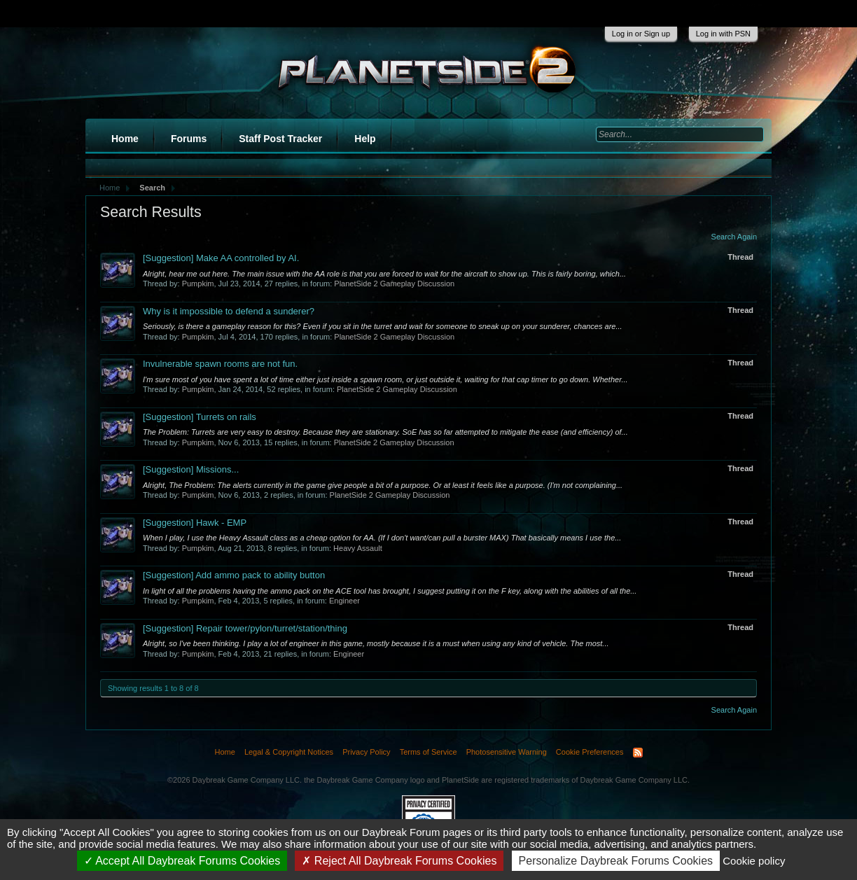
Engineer (344, 600)
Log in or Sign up (641, 33)
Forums (189, 138)
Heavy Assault (357, 548)
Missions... (191, 469)
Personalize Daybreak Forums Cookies (616, 861)
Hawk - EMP (194, 522)
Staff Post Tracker (280, 138)
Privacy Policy (366, 752)
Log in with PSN (723, 33)
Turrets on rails (199, 417)
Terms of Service (428, 752)
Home (125, 138)
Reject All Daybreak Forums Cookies (399, 861)
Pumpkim (198, 283)
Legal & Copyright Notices (288, 752)
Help (364, 138)
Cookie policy (754, 861)
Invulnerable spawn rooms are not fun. (220, 363)
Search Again (734, 236)
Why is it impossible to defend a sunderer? (228, 311)
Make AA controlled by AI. (221, 258)
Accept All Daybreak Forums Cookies (182, 861)
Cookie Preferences (590, 752)
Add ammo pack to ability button (234, 575)
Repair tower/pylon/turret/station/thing (245, 628)
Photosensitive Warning (506, 752)
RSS (638, 752)
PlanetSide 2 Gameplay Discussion (394, 283)
